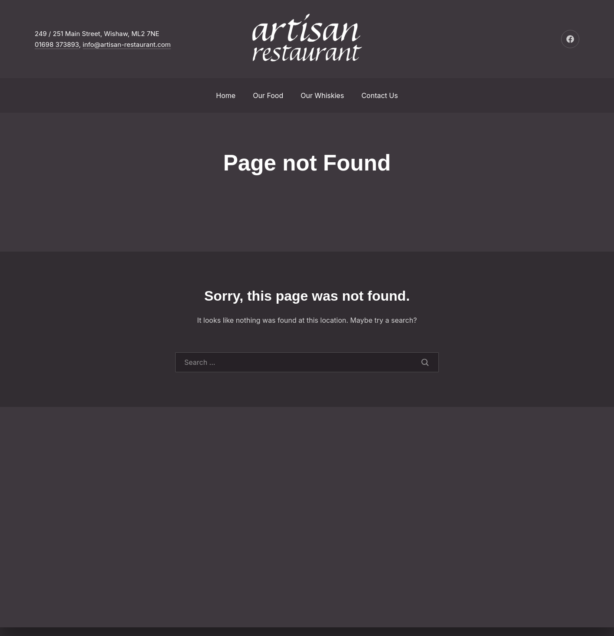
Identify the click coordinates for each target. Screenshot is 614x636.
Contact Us (379, 95)
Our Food (268, 95)
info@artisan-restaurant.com (127, 44)
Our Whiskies (322, 95)
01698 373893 (57, 44)
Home (225, 95)
